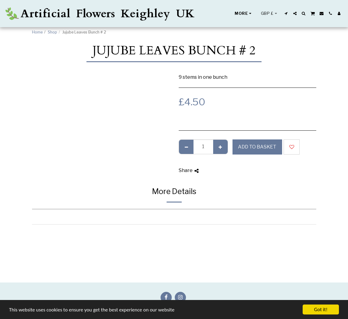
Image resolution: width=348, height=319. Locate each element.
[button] (286, 13)
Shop (52, 32)
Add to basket (257, 147)
